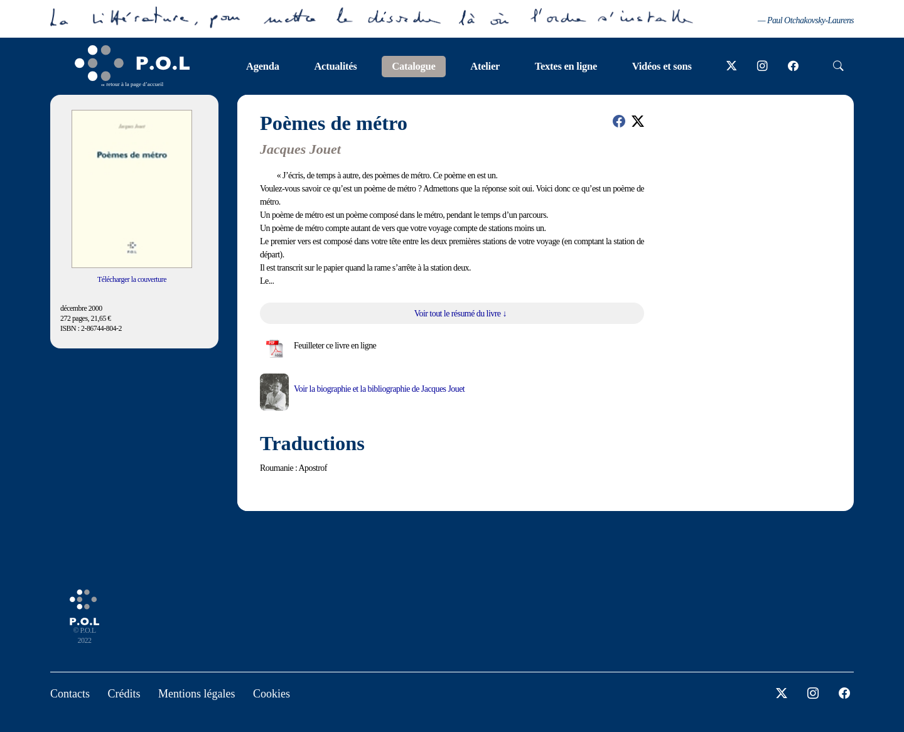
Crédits (124, 693)
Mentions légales (196, 693)
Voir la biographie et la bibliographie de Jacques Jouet (379, 389)
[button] (619, 121)
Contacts (70, 693)
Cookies (271, 693)
